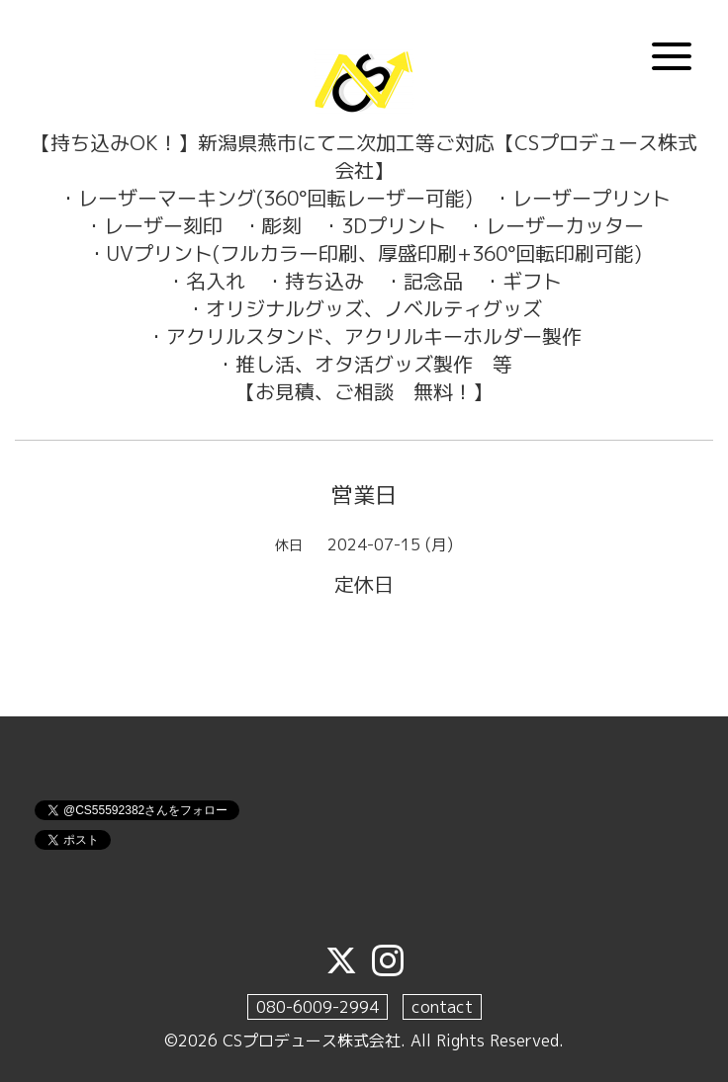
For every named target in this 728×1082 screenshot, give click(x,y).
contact (442, 1007)
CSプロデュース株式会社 (312, 1040)
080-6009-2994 (317, 1007)
